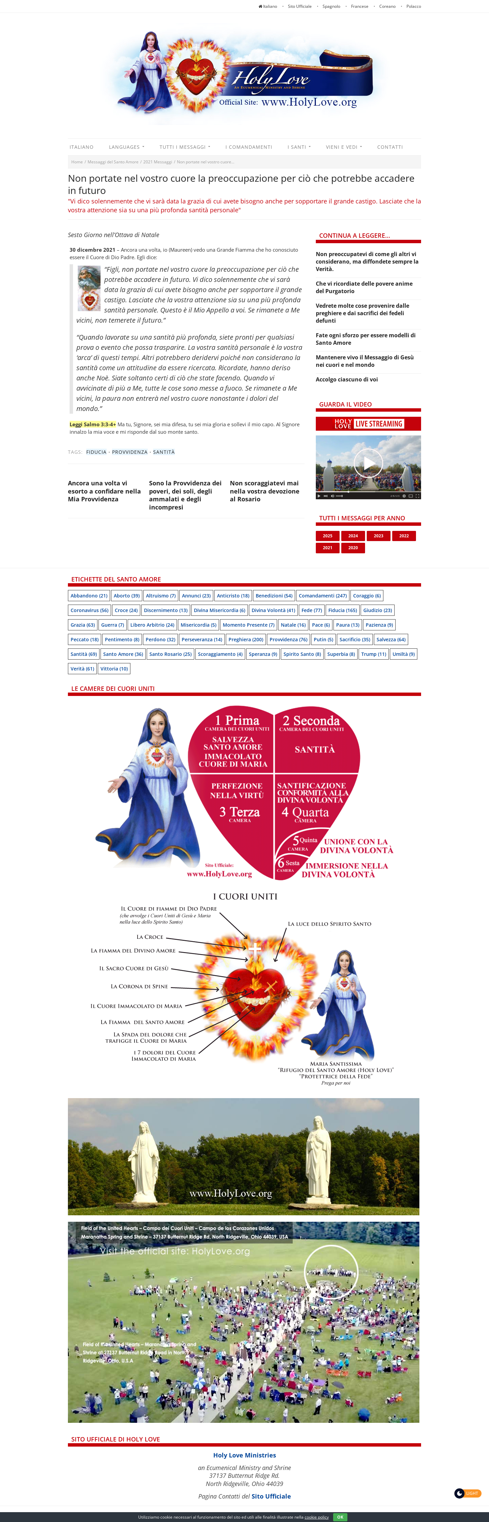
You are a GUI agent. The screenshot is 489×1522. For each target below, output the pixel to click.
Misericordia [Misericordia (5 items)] (198, 625)
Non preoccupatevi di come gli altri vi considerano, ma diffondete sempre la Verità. (367, 261)
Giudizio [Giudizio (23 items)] (377, 610)
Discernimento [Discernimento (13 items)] (165, 610)
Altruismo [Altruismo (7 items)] (161, 595)
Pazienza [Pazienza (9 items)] (379, 625)
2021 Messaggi (157, 162)
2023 (378, 536)
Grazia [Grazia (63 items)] (83, 625)
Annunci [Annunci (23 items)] (196, 595)
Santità (164, 452)
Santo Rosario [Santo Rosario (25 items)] (170, 654)
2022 (404, 536)
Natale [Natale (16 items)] (293, 625)
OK (340, 1517)
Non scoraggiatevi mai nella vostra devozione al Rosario (265, 491)
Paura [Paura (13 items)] (347, 625)
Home (77, 162)
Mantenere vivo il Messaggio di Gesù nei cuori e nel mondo (365, 361)
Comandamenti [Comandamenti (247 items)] (323, 595)
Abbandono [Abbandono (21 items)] (89, 595)
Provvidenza (130, 452)
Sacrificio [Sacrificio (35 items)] (355, 639)
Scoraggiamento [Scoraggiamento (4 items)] (220, 654)
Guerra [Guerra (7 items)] (112, 625)
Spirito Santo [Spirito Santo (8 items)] (302, 654)
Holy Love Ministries (244, 1455)
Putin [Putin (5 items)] (323, 639)
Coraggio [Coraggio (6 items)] (367, 595)
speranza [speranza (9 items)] (263, 654)
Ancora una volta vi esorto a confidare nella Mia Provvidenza (104, 491)
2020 (353, 548)
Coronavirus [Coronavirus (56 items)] (89, 610)
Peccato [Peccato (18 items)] (84, 639)
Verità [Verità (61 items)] (82, 668)
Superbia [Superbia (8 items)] (341, 654)
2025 (327, 536)
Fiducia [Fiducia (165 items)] (342, 610)
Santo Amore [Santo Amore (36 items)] (123, 654)
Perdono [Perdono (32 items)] (160, 639)
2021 (327, 548)
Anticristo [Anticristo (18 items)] (233, 595)
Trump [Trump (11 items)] (373, 654)
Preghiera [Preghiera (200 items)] (246, 639)
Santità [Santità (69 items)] (84, 654)
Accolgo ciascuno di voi (347, 379)
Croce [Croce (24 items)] (126, 610)
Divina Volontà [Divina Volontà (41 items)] (273, 610)
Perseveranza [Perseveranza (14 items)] (202, 639)
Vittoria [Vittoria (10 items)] (114, 668)
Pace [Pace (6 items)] (321, 625)
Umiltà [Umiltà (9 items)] (404, 654)
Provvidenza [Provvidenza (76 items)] (288, 639)
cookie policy (317, 1517)
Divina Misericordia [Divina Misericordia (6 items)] (219, 610)
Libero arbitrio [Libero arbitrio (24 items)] (152, 625)
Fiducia (96, 452)
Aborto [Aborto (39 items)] (127, 595)
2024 (353, 536)
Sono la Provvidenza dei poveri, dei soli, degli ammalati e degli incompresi (185, 495)
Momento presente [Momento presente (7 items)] (248, 625)
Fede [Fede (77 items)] (312, 610)
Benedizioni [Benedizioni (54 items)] (274, 595)
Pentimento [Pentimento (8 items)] (122, 639)
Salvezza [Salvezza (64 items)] (391, 639)
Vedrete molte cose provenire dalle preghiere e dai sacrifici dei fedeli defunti (362, 313)
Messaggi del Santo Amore (113, 162)
